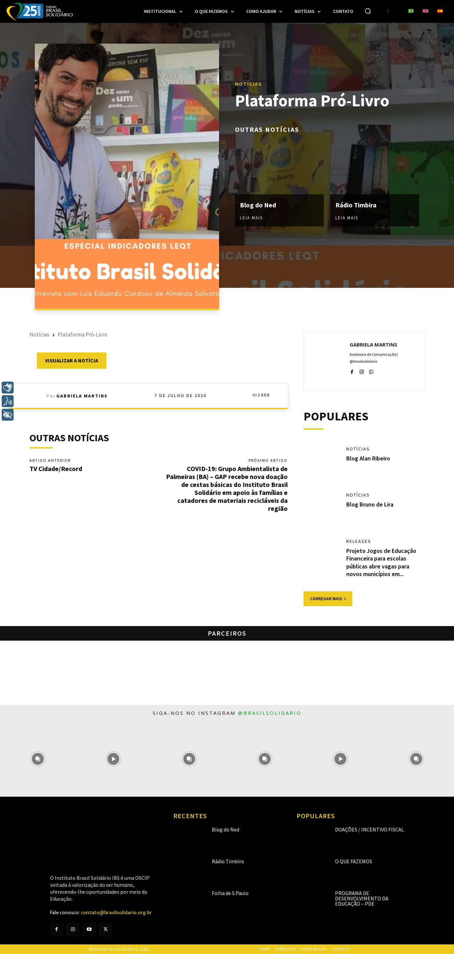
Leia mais (251, 218)
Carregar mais (328, 599)
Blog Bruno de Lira (369, 504)
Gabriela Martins (82, 396)
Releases (358, 541)
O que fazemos (353, 861)
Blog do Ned (258, 205)
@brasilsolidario (270, 713)
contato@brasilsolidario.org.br (116, 913)
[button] (368, 11)
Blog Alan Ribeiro (368, 458)
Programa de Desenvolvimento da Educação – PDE (361, 898)
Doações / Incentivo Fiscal (369, 829)
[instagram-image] (38, 759)
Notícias (248, 83)
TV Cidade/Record (55, 468)
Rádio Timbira (355, 205)
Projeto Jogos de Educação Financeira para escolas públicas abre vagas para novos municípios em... (381, 562)
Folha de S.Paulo (230, 893)
